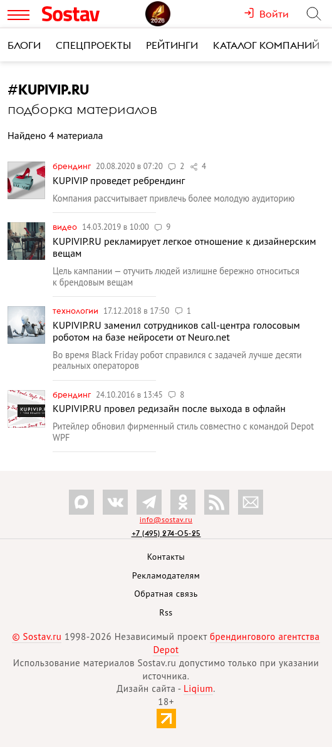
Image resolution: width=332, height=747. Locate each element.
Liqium (198, 688)
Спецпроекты (93, 45)
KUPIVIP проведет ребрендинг (119, 180)
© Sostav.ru (36, 636)
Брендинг (73, 166)
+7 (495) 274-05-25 (166, 533)
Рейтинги (172, 45)
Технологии (76, 311)
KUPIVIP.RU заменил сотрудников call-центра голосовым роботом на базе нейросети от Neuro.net (176, 331)
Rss (165, 612)
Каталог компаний (266, 45)
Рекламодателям (166, 575)
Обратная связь (166, 593)
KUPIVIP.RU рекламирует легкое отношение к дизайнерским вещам (184, 247)
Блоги (24, 45)
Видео (66, 227)
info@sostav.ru (166, 519)
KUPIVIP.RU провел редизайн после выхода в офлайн (169, 408)
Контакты (166, 556)
